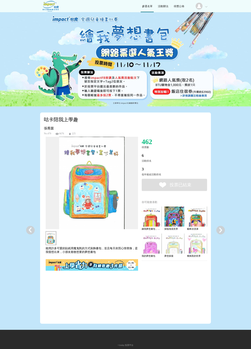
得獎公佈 (179, 6)
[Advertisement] (86, 287)
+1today (121, 345)
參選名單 (147, 6)
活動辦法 (163, 6)
